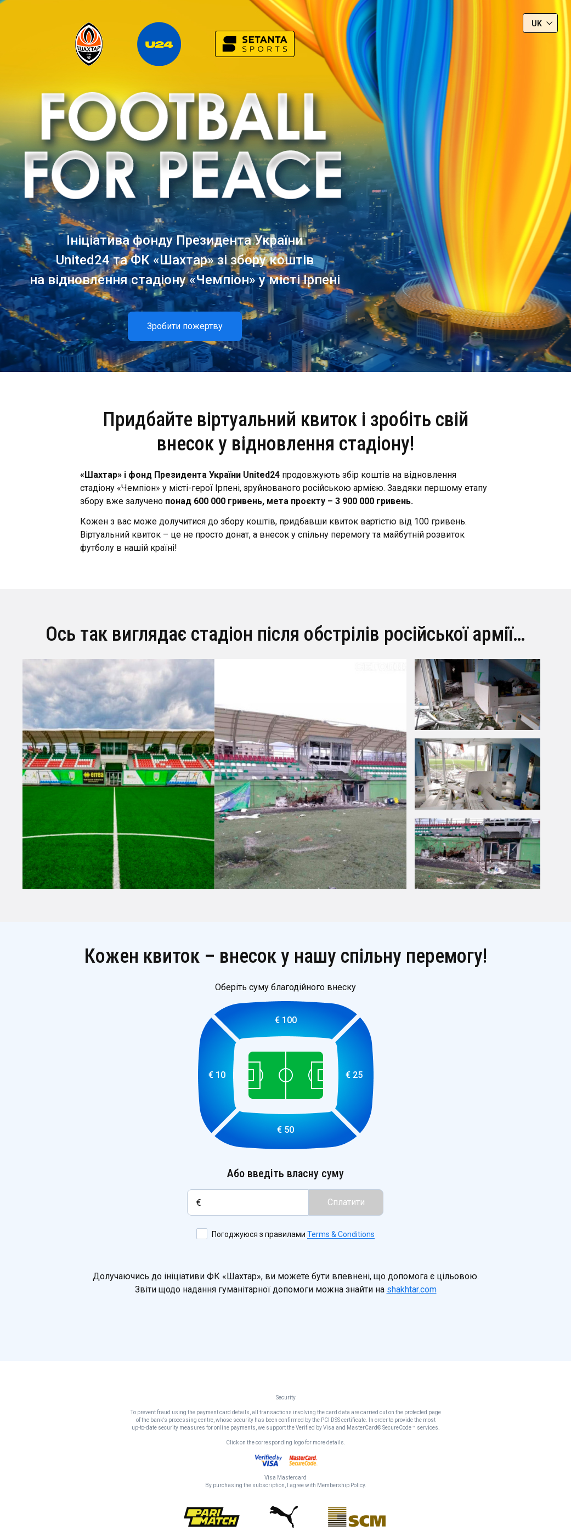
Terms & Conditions (341, 1234)
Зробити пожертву (185, 326)
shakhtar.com (412, 1289)
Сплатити (346, 1202)
